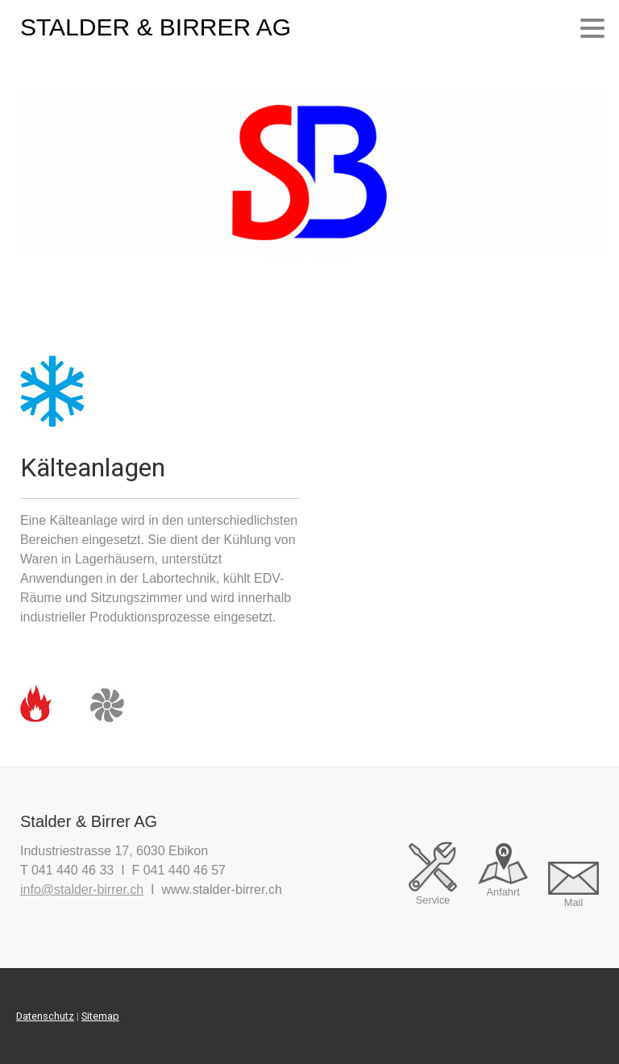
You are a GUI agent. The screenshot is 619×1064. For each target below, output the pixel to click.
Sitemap (100, 1016)
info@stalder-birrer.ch (81, 889)
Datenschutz (45, 1016)
